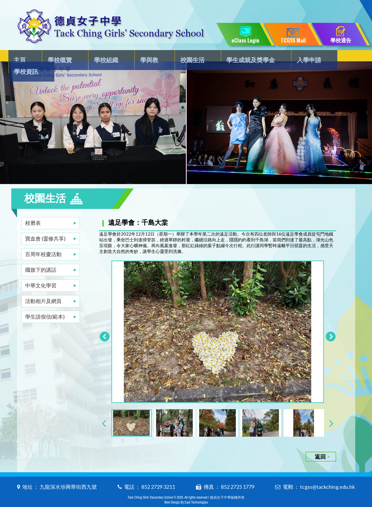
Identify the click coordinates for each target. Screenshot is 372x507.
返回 (320, 447)
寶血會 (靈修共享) (45, 227)
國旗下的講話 (40, 258)
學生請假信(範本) (45, 305)
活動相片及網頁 (43, 289)
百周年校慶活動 (43, 242)
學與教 (143, 57)
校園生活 (183, 57)
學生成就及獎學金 (238, 57)
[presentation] (104, 413)
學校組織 (103, 57)
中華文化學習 (40, 274)
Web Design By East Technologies (186, 493)
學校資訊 (337, 57)
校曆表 (33, 211)
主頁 (23, 57)
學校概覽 (60, 57)
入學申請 (294, 57)
